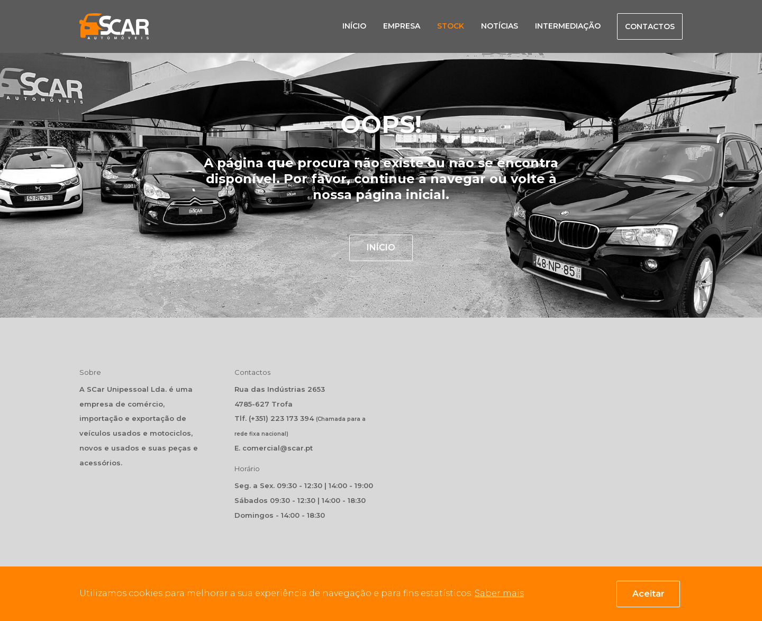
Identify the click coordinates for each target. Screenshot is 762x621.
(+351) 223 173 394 (281, 418)
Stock (450, 26)
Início (354, 26)
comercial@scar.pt (277, 448)
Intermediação (568, 26)
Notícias (499, 26)
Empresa (401, 26)
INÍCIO (381, 248)
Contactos (650, 26)
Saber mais (499, 593)
